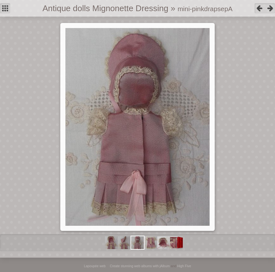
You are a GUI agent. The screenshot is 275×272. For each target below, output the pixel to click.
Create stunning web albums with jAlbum (140, 266)
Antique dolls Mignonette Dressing (105, 8)
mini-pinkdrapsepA (205, 8)
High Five (184, 266)
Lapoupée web (95, 266)
